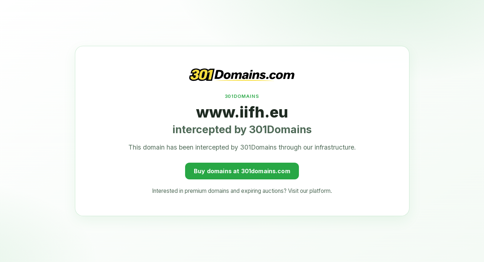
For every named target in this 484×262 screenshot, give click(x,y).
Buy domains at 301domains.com (242, 170)
